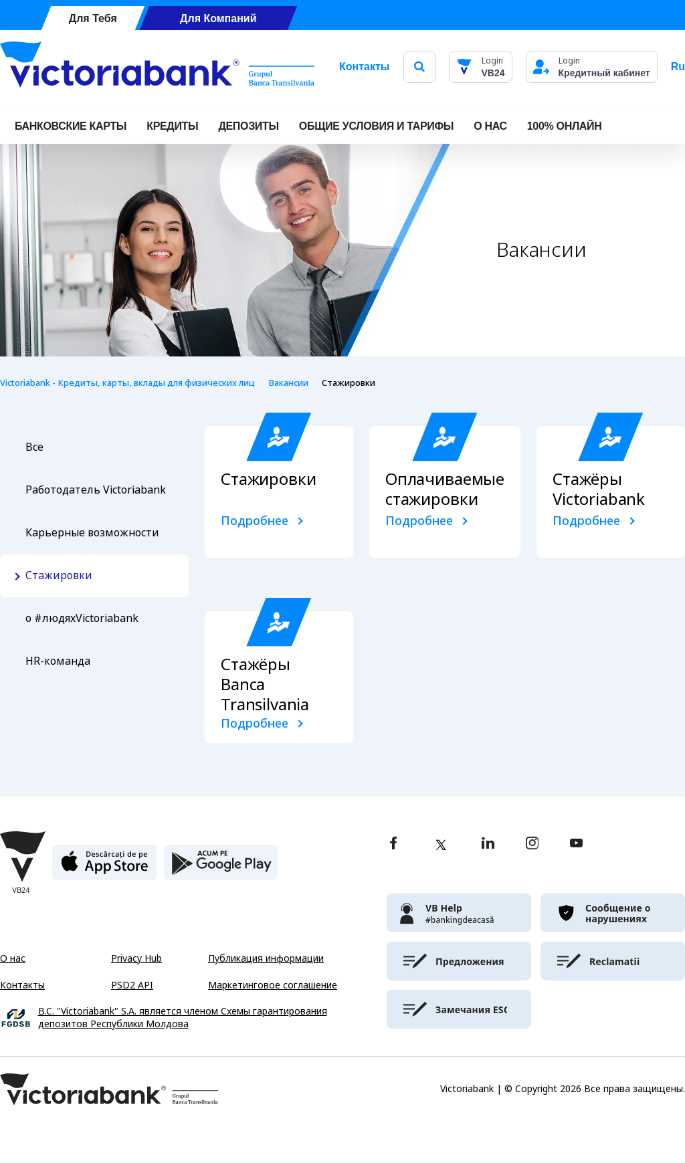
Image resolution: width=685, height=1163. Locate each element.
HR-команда (57, 661)
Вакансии (288, 383)
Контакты (364, 66)
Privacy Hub (136, 958)
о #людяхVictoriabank (81, 618)
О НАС (490, 126)
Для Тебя (93, 18)
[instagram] (532, 844)
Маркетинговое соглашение (272, 985)
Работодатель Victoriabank (95, 490)
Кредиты (172, 126)
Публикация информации (266, 958)
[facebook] (393, 844)
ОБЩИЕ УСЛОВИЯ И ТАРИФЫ (376, 126)
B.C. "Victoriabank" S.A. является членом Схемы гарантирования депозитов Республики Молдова (182, 1018)
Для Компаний (218, 18)
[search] (419, 66)
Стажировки (58, 575)
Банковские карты (70, 126)
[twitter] (441, 845)
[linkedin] (488, 844)
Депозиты (248, 126)
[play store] (221, 868)
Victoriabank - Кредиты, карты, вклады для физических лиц (127, 383)
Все (34, 447)
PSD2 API (132, 985)
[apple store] (104, 868)
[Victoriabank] (157, 66)
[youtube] (576, 844)
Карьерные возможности (92, 532)
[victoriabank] (459, 912)
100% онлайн (564, 126)
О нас (12, 958)
